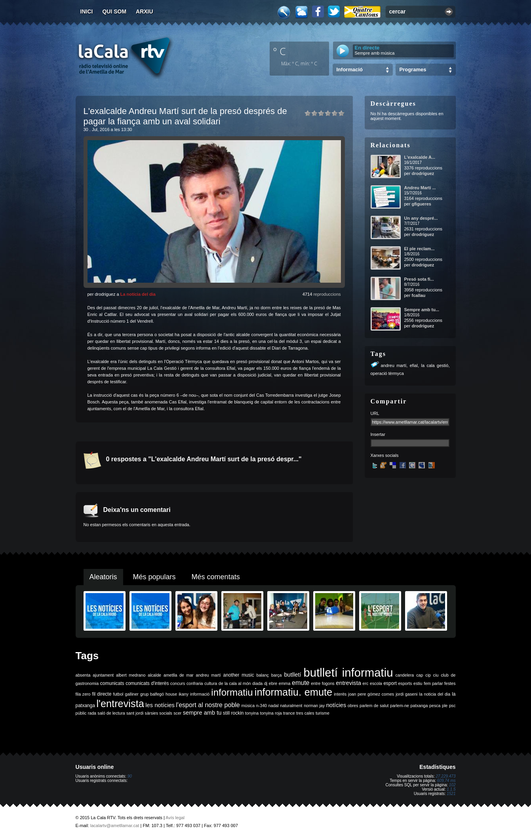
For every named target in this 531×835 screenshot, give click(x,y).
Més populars (154, 577)
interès (340, 694)
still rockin (233, 713)
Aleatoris (103, 577)
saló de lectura (111, 713)
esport (389, 683)
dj (265, 683)
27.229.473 (445, 776)
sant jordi (134, 713)
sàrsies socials (158, 713)
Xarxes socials (385, 455)
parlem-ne (399, 705)
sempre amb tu (202, 712)
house (171, 694)
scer (177, 713)
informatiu (232, 692)
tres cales (305, 713)
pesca (434, 705)
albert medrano (130, 675)
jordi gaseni (406, 694)
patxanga (419, 705)
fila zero (83, 694)
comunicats (112, 683)
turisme (322, 713)
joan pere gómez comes (371, 694)
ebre (273, 683)
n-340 (261, 705)
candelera (404, 675)
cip (428, 675)
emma (285, 683)
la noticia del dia (435, 694)
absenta (83, 675)
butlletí (292, 674)
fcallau (418, 295)
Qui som (114, 11)
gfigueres (421, 204)
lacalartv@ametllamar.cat (114, 825)
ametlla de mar (179, 675)
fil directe (102, 694)
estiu (418, 683)
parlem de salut (374, 705)
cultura (210, 683)
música (248, 705)
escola (376, 683)
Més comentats (216, 577)
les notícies (160, 705)
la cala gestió (434, 365)
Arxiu (144, 11)
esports (405, 683)
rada (92, 713)
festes (449, 683)
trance (289, 713)
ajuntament (103, 675)
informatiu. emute (293, 692)
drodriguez (422, 173)
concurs (177, 683)
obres (353, 705)
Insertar (378, 434)
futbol (118, 694)
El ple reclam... (419, 248)
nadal (273, 705)
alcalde (154, 675)
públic (81, 713)
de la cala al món (235, 683)
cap (419, 675)
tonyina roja (271, 713)
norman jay (314, 705)
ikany (183, 694)
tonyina (252, 713)
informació (199, 694)
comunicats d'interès (147, 683)
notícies (336, 705)
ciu (436, 675)
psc (452, 705)
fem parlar (433, 683)
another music (238, 675)
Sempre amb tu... (422, 309)
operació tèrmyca (387, 373)
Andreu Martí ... (420, 187)
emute (300, 682)
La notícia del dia (138, 294)
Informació (350, 69)
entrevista (348, 683)
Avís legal (175, 817)
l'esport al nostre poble (208, 705)
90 (130, 776)
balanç (262, 675)
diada (257, 683)
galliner (132, 694)
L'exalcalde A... (420, 157)
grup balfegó (152, 694)
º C (279, 51)
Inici (86, 11)
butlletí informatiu (348, 672)
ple (444, 705)
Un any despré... (421, 218)
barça (276, 675)
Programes (413, 69)
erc (366, 683)
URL (375, 413)
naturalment (291, 705)
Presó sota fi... (419, 279)
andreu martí (394, 365)
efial (414, 365)
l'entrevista (120, 703)
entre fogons (323, 683)
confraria (195, 683)
